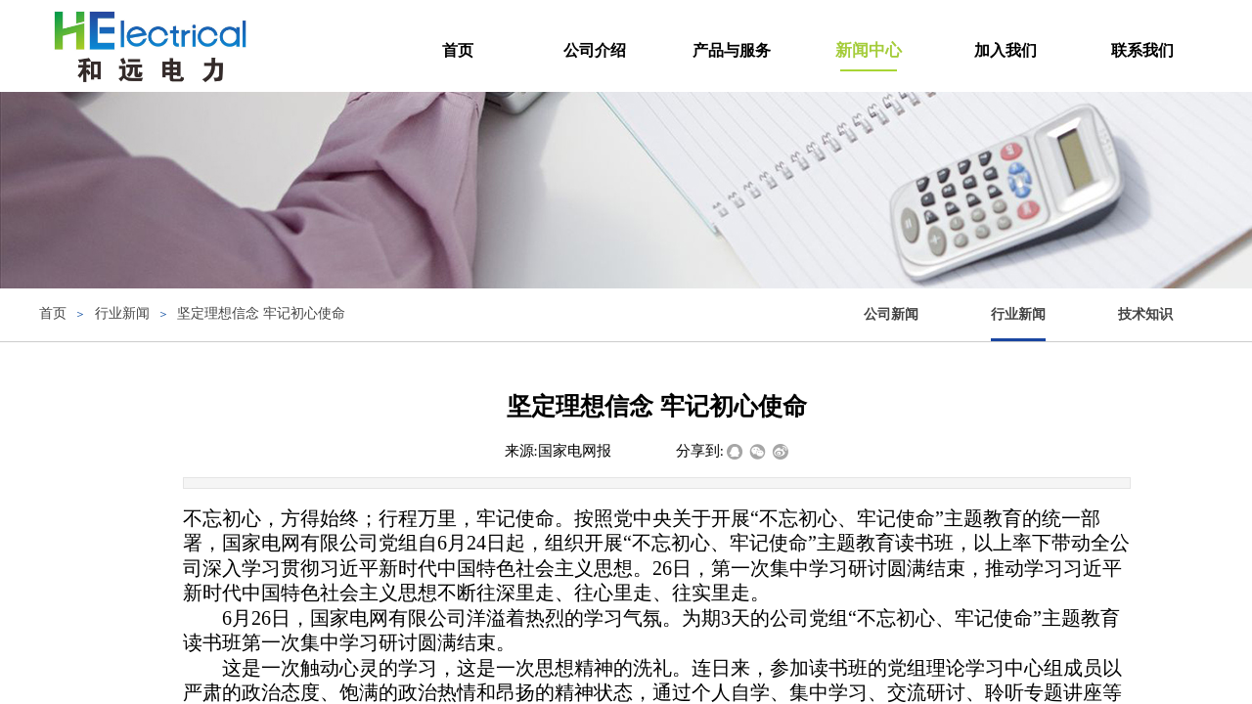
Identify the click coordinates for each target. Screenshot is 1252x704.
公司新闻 (891, 314)
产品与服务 (732, 50)
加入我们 (1005, 50)
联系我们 (1142, 50)
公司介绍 (594, 50)
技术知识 (1145, 314)
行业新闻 (1018, 314)
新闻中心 (868, 50)
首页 (457, 50)
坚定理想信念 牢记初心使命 (261, 313)
